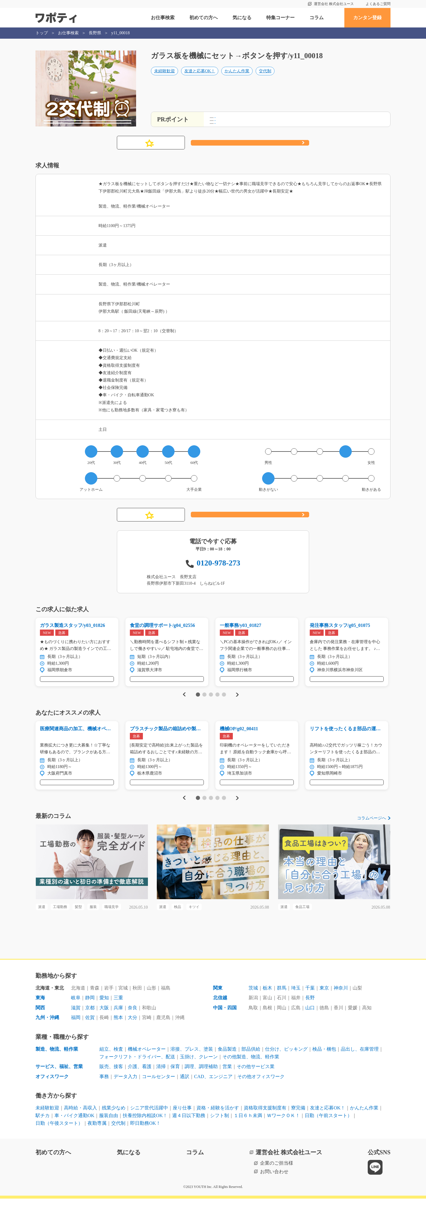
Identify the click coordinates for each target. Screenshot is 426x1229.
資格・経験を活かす (217, 1138)
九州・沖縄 (47, 1047)
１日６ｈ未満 (248, 1145)
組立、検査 (111, 1079)
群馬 (281, 1018)
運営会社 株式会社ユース (334, 4)
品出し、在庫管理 (360, 1079)
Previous (183, 702)
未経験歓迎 (164, 78)
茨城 (253, 1018)
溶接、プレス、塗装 (191, 1079)
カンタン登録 (367, 17)
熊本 (118, 1047)
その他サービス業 (256, 1096)
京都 (90, 1037)
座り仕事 (182, 1138)
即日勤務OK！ (145, 1153)
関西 (40, 1037)
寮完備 (298, 1138)
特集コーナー (280, 17)
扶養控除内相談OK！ (145, 1145)
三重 (118, 1027)
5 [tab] (224, 702)
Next (237, 702)
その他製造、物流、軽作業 (250, 1086)
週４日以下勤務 (188, 1145)
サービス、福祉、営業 (59, 1096)
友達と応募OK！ (199, 78)
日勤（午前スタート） (328, 1145)
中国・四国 (225, 1037)
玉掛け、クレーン (199, 1086)
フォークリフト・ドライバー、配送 (137, 1086)
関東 (217, 1018)
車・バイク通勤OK (74, 1145)
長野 (310, 1027)
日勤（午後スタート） (59, 1153)
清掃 (161, 1096)
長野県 (95, 33)
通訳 (184, 1106)
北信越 (220, 1027)
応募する (250, 143)
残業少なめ (113, 1138)
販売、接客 (111, 1096)
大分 (132, 1047)
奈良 (132, 1037)
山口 (310, 1037)
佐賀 (90, 1047)
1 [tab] (198, 702)
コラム (316, 17)
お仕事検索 (163, 17)
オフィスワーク (52, 1106)
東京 (324, 1018)
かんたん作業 (237, 78)
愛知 (104, 1027)
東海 (40, 1027)
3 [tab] (211, 702)
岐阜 (75, 1027)
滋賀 (75, 1037)
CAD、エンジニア (213, 1106)
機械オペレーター (147, 1079)
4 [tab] (217, 702)
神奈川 (341, 1018)
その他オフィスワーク (261, 1106)
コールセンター (158, 1106)
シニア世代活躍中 (149, 1138)
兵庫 (118, 1037)
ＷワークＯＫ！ (283, 1145)
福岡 (75, 1047)
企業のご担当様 (276, 1193)
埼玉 (296, 1018)
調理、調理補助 (201, 1096)
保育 (175, 1096)
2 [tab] (204, 702)
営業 (227, 1096)
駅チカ (43, 1145)
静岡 (90, 1027)
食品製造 (227, 1079)
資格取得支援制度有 (265, 1138)
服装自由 (108, 1145)
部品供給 (250, 1079)
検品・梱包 (324, 1079)
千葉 (310, 1018)
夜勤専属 (97, 1153)
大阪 (104, 1037)
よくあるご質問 (378, 4)
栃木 (267, 1018)
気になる (242, 17)
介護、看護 (139, 1096)
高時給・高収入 (80, 1138)
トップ (42, 33)
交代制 (265, 78)
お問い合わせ (274, 1201)
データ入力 (125, 1106)
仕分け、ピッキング (286, 1079)
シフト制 (219, 1145)
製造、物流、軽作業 (57, 1079)
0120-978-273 (218, 563)
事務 (104, 1106)
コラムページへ (371, 833)
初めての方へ (203, 17)
